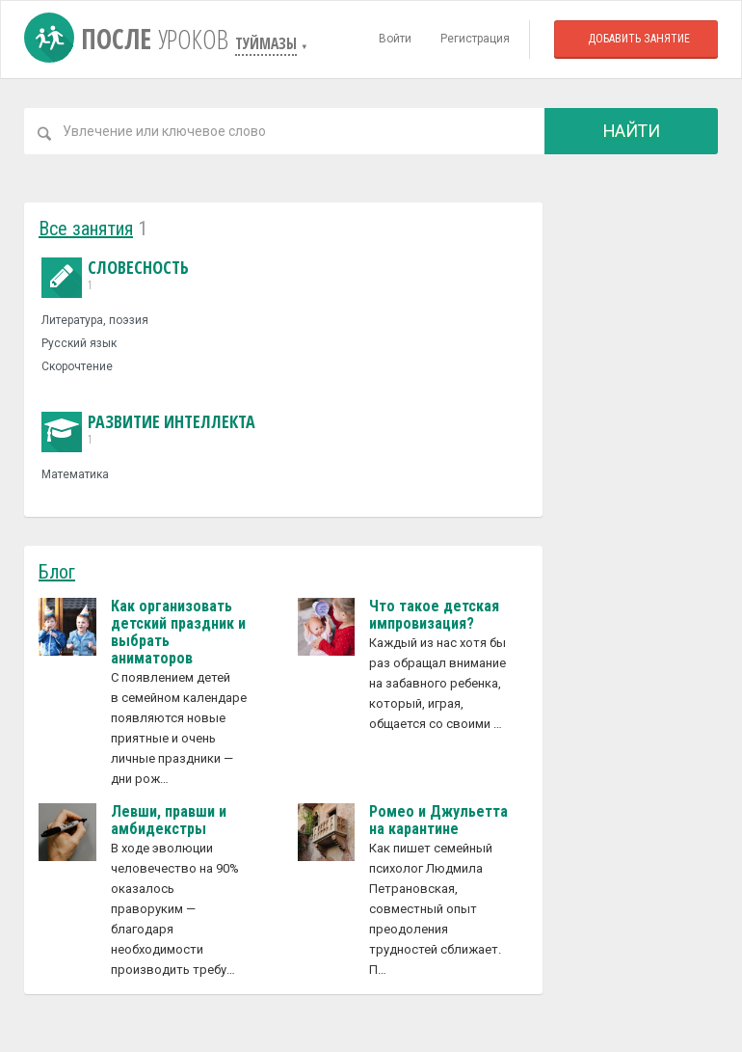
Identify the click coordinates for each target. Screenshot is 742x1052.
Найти (631, 131)
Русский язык (79, 343)
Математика (75, 474)
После (129, 38)
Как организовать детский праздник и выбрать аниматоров (178, 632)
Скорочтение (77, 366)
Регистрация (475, 38)
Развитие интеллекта (148, 430)
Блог (57, 571)
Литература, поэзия (94, 320)
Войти (395, 38)
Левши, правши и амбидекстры (168, 820)
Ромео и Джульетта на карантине (438, 820)
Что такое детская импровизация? (434, 615)
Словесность (115, 275)
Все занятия (86, 228)
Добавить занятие (639, 38)
